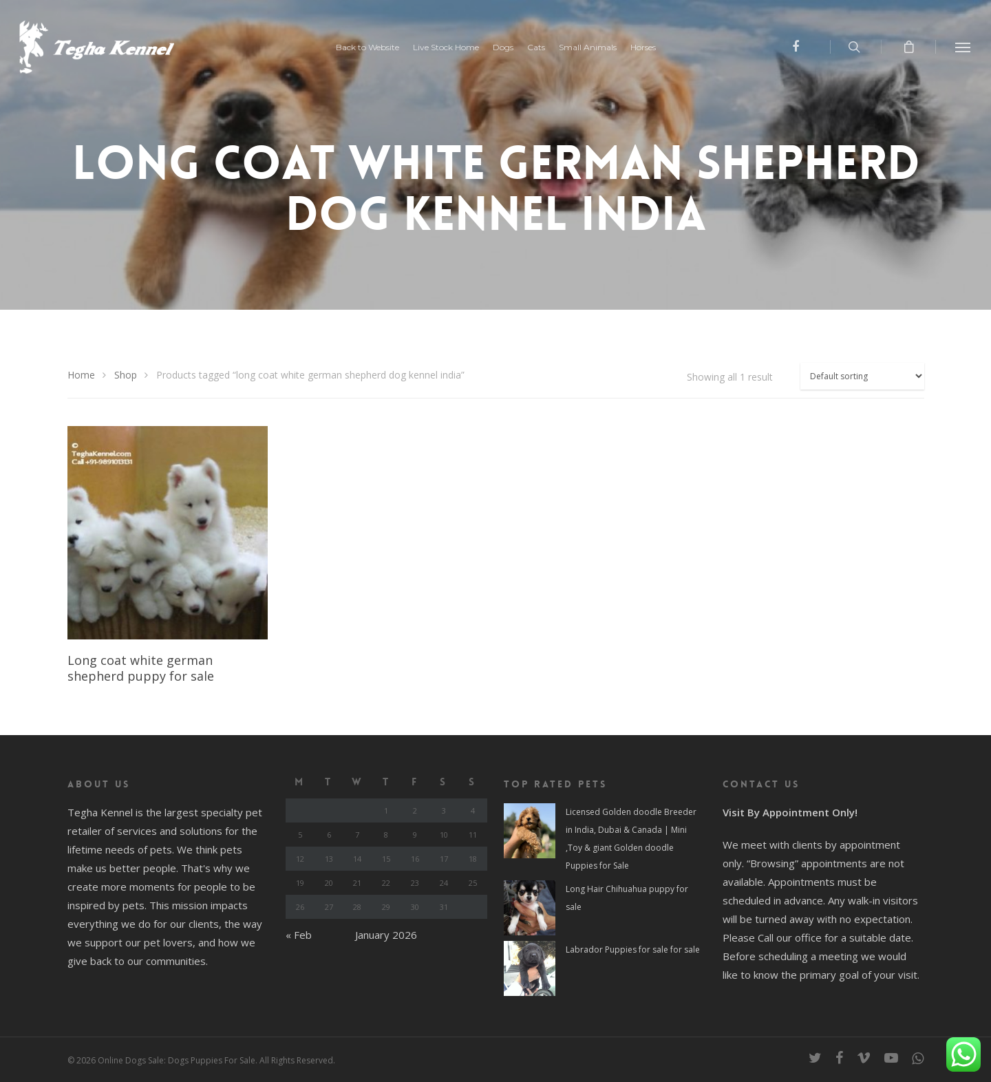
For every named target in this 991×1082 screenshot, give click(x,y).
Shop (125, 374)
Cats (536, 47)
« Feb (299, 935)
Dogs (503, 47)
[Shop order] (862, 376)
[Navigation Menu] (963, 47)
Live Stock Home (446, 47)
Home (81, 374)
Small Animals (588, 47)
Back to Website (367, 47)
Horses (643, 47)
